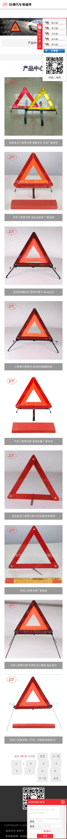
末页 (55, 778)
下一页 (42, 778)
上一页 (56, 756)
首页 (42, 756)
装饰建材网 (11, 836)
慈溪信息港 (26, 836)
